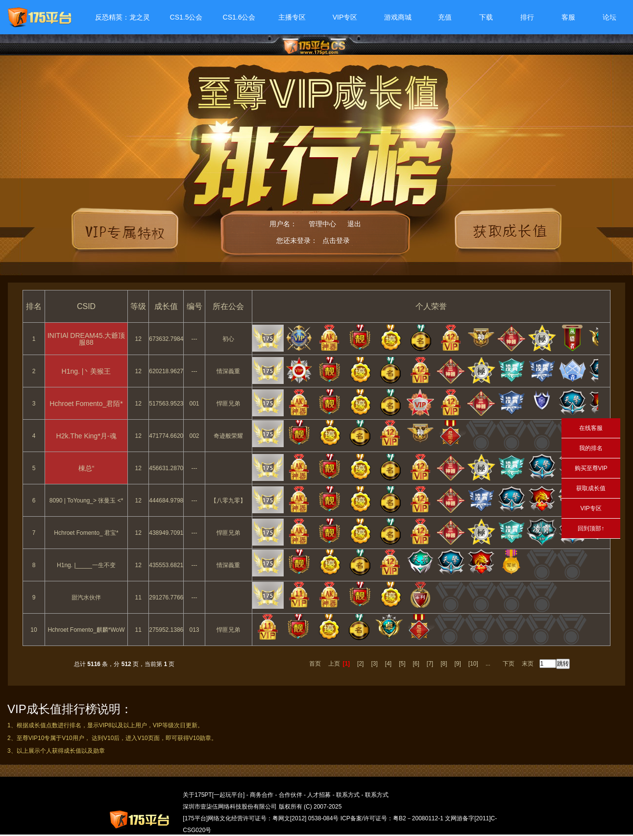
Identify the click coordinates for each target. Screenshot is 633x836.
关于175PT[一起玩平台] (213, 794)
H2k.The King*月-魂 (86, 436)
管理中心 (322, 224)
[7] (430, 663)
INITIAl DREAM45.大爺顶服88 (86, 339)
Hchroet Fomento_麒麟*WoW (86, 629)
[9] (458, 663)
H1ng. (86, 371)
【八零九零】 (228, 500)
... (488, 663)
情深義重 (228, 371)
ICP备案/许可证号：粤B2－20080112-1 (392, 818)
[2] (360, 663)
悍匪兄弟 (228, 403)
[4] (388, 663)
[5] (402, 663)
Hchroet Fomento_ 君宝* (86, 532)
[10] (473, 663)
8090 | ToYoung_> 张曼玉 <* (86, 500)
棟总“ (86, 468)
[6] (416, 663)
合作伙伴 (290, 794)
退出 (354, 224)
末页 (528, 663)
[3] (374, 663)
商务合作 (261, 794)
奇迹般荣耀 (228, 435)
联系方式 (348, 794)
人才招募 (319, 794)
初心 (228, 338)
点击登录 (336, 240)
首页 (315, 663)
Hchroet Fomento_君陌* (85, 403)
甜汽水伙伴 (86, 597)
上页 (334, 663)
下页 (508, 663)
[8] (443, 663)
